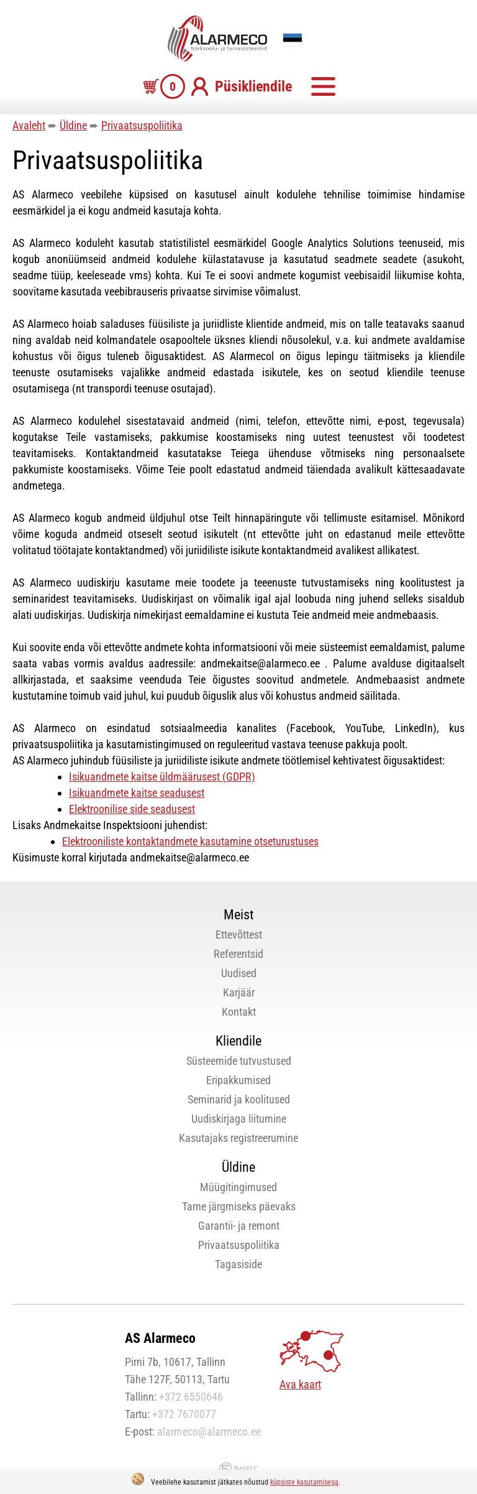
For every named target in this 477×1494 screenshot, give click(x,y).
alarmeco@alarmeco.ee (209, 1431)
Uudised (239, 973)
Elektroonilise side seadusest (132, 808)
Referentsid (238, 953)
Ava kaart (300, 1384)
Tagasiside (238, 1264)
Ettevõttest (239, 934)
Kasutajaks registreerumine (238, 1137)
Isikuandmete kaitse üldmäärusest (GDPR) (162, 776)
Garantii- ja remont (238, 1225)
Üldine (73, 125)
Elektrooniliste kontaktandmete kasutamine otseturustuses (190, 841)
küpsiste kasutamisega (304, 1482)
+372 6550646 (191, 1396)
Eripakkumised (238, 1080)
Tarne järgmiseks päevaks (239, 1206)
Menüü (323, 86)
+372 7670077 (184, 1414)
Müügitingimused (238, 1187)
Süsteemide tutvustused (238, 1060)
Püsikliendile (253, 86)
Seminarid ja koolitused (239, 1099)
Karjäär (239, 992)
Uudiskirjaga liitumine (238, 1118)
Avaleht (28, 125)
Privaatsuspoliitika (142, 125)
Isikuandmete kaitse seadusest (136, 792)
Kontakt (239, 1011)
